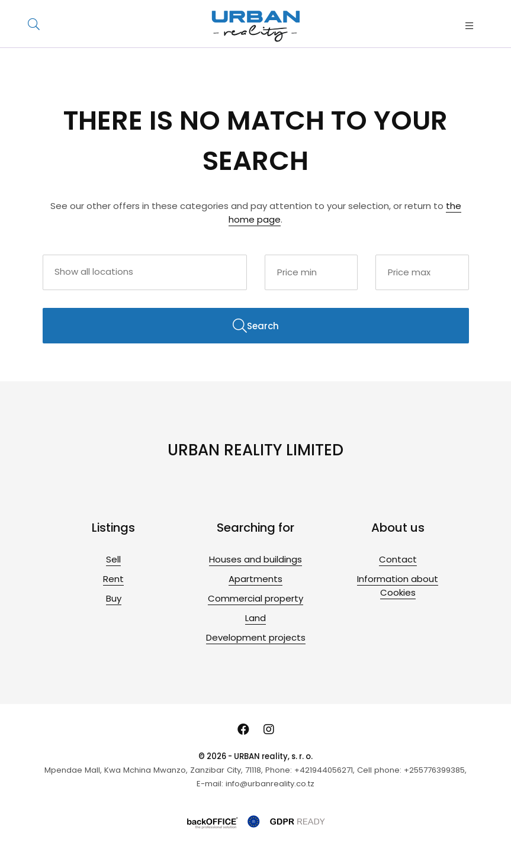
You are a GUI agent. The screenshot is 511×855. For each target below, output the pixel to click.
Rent (113, 579)
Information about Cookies (397, 586)
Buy (113, 598)
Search (256, 326)
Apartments (255, 579)
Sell (113, 559)
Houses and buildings (255, 559)
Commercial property (255, 598)
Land (255, 618)
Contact (398, 559)
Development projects (256, 637)
